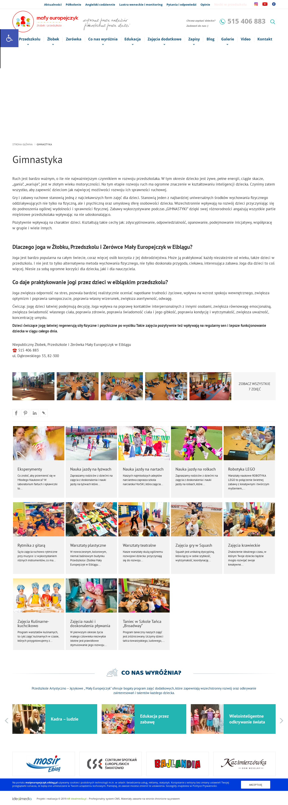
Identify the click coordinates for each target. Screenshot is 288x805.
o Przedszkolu (28, 39)
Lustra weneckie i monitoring (140, 4)
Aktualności (53, 4)
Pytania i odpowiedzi (181, 4)
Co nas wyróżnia (103, 39)
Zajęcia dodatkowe (164, 39)
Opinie (205, 4)
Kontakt (264, 39)
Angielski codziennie (100, 4)
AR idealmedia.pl (77, 798)
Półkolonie (73, 4)
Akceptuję (255, 784)
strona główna (22, 144)
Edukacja (132, 39)
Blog (210, 39)
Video (246, 39)
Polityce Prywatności (205, 785)
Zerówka (73, 39)
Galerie (227, 39)
